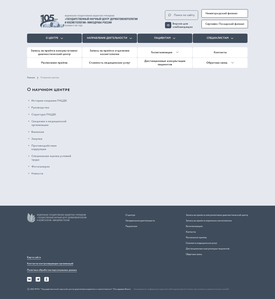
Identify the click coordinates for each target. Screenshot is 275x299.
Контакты (220, 52)
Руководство (40, 107)
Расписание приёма (54, 63)
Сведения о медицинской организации (48, 123)
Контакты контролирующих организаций (50, 263)
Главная (31, 77)
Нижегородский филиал (221, 13)
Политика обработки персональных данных (52, 270)
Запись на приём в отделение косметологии (110, 52)
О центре (54, 38)
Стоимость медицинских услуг (109, 63)
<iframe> (59, 240)
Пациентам (165, 38)
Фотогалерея (40, 166)
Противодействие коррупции (44, 148)
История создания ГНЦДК (49, 101)
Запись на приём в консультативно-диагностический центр (54, 52)
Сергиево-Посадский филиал (224, 24)
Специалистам (220, 38)
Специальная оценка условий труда (51, 158)
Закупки (36, 139)
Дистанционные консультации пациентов (164, 63)
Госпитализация (165, 52)
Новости (37, 173)
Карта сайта (34, 257)
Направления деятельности (109, 38)
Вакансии (37, 132)
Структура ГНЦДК (43, 114)
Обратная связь (220, 63)
